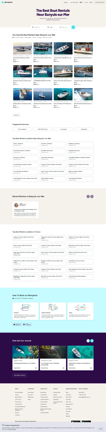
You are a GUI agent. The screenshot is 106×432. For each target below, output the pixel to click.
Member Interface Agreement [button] (19, 409)
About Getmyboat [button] (19, 392)
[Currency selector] (86, 2)
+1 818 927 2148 (82, 394)
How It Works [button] (31, 392)
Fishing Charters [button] (44, 397)
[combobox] (38, 27)
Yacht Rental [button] (43, 404)
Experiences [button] (44, 388)
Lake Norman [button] (69, 409)
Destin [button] (67, 413)
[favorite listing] (31, 56)
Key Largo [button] (68, 411)
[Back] (88, 196)
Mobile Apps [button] (30, 397)
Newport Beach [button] (69, 404)
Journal (55, 388)
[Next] (92, 196)
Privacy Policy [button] (12, 429)
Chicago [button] (68, 406)
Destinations (56, 399)
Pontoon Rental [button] (44, 401)
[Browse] (66, 2)
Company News (56, 392)
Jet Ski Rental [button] (44, 394)
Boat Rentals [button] (43, 392)
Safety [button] (29, 399)
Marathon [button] (68, 416)
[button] (74, 2)
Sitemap (17, 412)
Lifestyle (55, 394)
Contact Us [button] (17, 415)
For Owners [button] (30, 394)
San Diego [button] (68, 399)
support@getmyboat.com (84, 397)
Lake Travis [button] (68, 401)
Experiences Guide (57, 397)
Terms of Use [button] (39, 427)
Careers (17, 394)
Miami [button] (67, 392)
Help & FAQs (81, 392)
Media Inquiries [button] (18, 397)
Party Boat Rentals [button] (45, 412)
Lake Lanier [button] (68, 394)
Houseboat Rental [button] (45, 399)
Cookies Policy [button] (18, 404)
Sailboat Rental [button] (44, 406)
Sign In (91, 2)
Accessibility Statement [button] (20, 406)
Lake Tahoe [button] (68, 397)
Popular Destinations (71, 388)
